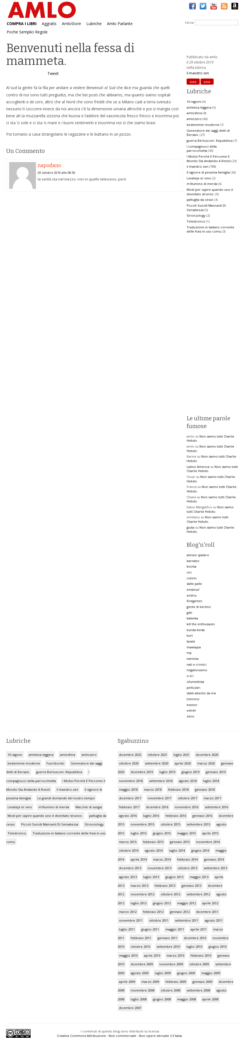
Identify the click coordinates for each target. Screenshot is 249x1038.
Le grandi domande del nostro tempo (66, 798)
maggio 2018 (128, 789)
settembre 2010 (168, 946)
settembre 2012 (198, 894)
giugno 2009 (186, 973)
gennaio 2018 (205, 789)
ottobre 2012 (170, 894)
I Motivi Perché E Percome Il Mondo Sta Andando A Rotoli (209, 158)
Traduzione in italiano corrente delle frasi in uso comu (210, 229)
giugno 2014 (200, 850)
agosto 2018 (188, 781)
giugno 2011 (150, 929)
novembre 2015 (142, 824)
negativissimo (197, 670)
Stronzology (196, 215)
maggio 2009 (210, 973)
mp (189, 653)
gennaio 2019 (216, 772)
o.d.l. (190, 676)
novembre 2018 (131, 781)
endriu (192, 595)
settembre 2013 (215, 868)
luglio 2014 (177, 850)
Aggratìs (49, 23)
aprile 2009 (127, 982)
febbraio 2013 (165, 885)
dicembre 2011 (207, 912)
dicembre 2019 (142, 772)
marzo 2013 (139, 885)
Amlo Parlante (120, 23)
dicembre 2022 (130, 755)
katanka (192, 618)
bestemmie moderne (203, 125)
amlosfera (194, 113)
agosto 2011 (214, 920)
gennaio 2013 (191, 885)
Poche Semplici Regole (27, 32)
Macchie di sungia (88, 807)
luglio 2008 (139, 999)
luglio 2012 (139, 903)
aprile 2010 (152, 955)
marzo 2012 (127, 912)
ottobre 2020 (128, 763)
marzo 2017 (212, 798)
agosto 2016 (128, 816)
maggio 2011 (174, 929)
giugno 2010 (217, 946)
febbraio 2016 (175, 816)
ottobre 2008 (170, 990)
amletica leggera (199, 107)
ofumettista (195, 682)
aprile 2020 (183, 763)
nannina (193, 658)
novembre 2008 (142, 990)
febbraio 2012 (153, 912)
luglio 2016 (151, 816)
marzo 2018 (153, 789)
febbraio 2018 (178, 789)
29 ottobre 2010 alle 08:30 (56, 172)
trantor (192, 705)
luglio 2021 (181, 755)
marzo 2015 (127, 842)
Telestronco (196, 221)
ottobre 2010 (140, 946)
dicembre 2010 (195, 938)
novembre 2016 (186, 807)
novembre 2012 (142, 894)
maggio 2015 (186, 833)
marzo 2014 (162, 859)
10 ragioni (194, 101)
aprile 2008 (210, 999)
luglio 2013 (151, 877)
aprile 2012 (210, 903)
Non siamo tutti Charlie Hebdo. (210, 509)
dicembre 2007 (130, 1008)
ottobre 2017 (187, 798)
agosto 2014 (154, 850)
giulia (190, 527)
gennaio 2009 (202, 982)
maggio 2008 (186, 999)
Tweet (53, 73)
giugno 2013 (174, 877)
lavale (191, 641)
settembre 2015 (198, 824)
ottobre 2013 (187, 868)
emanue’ (193, 589)
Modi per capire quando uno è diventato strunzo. (210, 191)
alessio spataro (198, 555)
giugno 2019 (190, 772)
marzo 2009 (150, 982)
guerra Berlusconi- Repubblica (210, 140)
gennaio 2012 (180, 912)
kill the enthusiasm (201, 624)
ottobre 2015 (170, 824)
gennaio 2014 (214, 859)
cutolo (192, 578)
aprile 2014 (139, 859)
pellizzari (193, 687)
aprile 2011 (199, 929)
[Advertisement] (94, 241)
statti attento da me (201, 693)
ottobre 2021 (157, 755)
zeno (190, 716)
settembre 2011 (186, 920)
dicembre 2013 (130, 868)
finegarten (194, 601)
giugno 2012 (162, 903)
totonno (193, 699)
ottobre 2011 (159, 920)
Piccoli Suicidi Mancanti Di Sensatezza (49, 824)
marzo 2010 (175, 955)
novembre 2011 (131, 920)
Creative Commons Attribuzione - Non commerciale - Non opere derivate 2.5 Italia (119, 1036)
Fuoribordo (55, 763)
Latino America (198, 467)
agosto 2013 (128, 877)
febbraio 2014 (187, 859)
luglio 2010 (194, 946)
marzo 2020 (206, 763)
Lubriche (94, 23)
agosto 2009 (139, 973)
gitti (189, 612)
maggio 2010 (128, 955)
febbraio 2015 (153, 842)
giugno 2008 (162, 999)
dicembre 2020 (207, 755)
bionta (191, 566)
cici (189, 572)
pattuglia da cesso (200, 199)
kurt (190, 635)
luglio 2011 (127, 929)
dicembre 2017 (130, 798)
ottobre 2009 (199, 964)
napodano (49, 165)
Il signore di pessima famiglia (208, 172)
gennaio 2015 (180, 842)
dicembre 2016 (157, 807)
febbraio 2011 (141, 938)
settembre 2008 (198, 990)
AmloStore (71, 23)
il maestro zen (198, 73)
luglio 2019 (167, 772)
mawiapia (194, 647)
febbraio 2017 (129, 807)
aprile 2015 (210, 833)
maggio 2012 (186, 903)
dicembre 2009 (142, 964)
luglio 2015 (139, 833)
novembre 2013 (159, 868)
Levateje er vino (199, 178)
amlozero (194, 119)
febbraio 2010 (201, 955)
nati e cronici (196, 664)
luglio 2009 (163, 973)
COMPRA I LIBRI (21, 23)
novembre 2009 (171, 964)
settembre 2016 (216, 807)
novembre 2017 (159, 798)
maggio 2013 (199, 877)
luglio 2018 (211, 781)
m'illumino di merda (202, 184)
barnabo (193, 561)
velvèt (191, 710)
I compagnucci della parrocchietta (202, 148)
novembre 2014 (208, 842)
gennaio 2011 (167, 938)
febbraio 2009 (175, 982)
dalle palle (194, 584)
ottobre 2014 (128, 850)
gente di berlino (199, 607)
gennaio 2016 (202, 816)
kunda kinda (196, 630)
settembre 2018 (160, 781)
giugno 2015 (162, 833)
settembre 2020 (156, 763)
